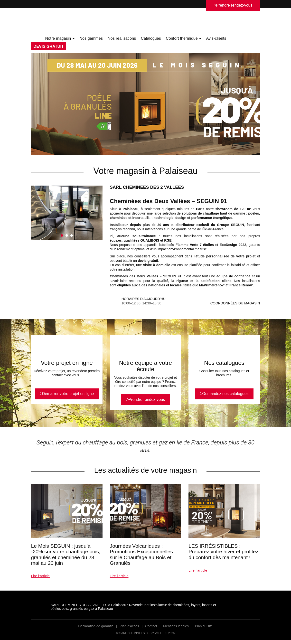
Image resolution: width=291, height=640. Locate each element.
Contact (151, 626)
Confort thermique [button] (183, 38)
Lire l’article (40, 576)
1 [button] (62, 235)
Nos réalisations (122, 38)
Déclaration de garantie (95, 626)
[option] (145, 104)
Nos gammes (91, 38)
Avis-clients (216, 38)
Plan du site (204, 626)
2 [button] (67, 235)
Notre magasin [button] (60, 38)
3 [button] (71, 235)
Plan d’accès (129, 626)
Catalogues (151, 38)
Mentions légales (176, 626)
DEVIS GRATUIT (49, 46)
